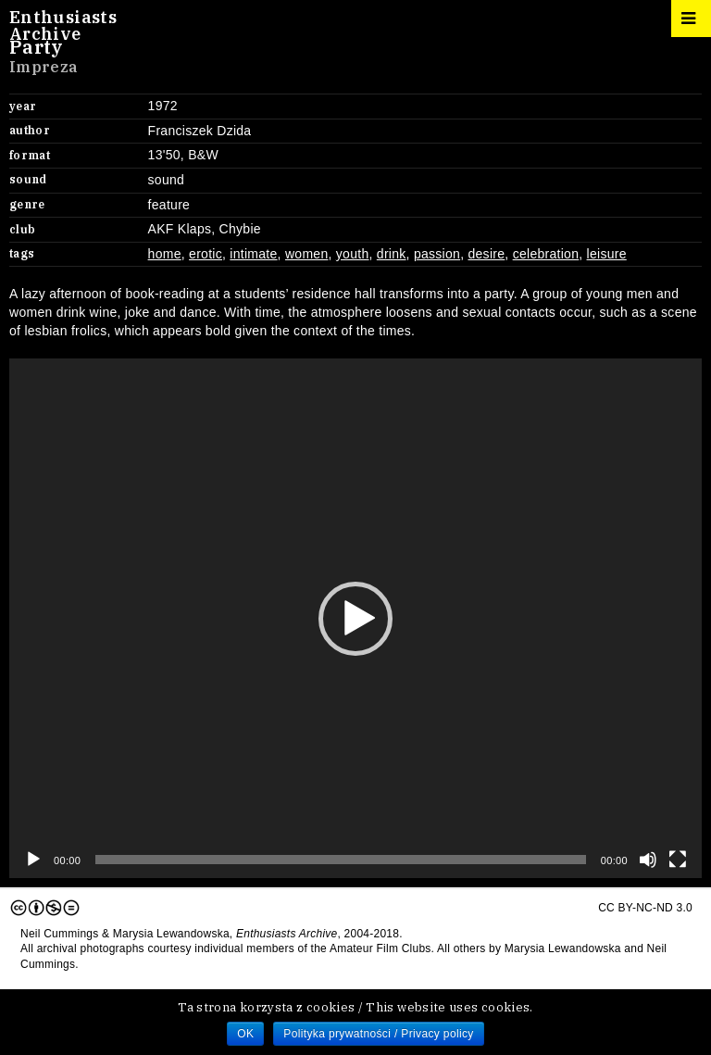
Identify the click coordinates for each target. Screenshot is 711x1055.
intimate (253, 253)
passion (437, 253)
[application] (355, 618)
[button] (355, 619)
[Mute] (648, 859)
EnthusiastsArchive (63, 26)
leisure (607, 253)
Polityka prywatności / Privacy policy (378, 1033)
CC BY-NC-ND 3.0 (350, 907)
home (164, 253)
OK (245, 1033)
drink (391, 253)
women (307, 253)
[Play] (33, 859)
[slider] (340, 859)
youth (352, 253)
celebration (546, 253)
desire (486, 253)
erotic (205, 253)
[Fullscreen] (677, 859)
